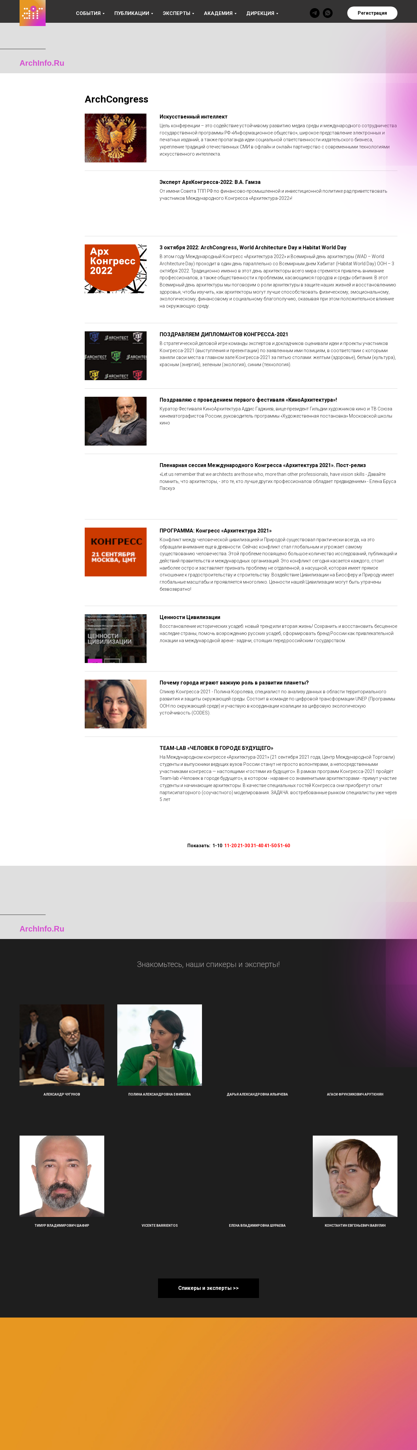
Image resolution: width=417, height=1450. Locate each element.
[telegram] (315, 13)
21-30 (243, 845)
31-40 (257, 845)
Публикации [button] (131, 13)
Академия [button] (218, 13)
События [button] (88, 13)
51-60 (284, 845)
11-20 (230, 845)
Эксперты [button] (176, 13)
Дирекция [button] (260, 13)
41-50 (270, 845)
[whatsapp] (328, 13)
